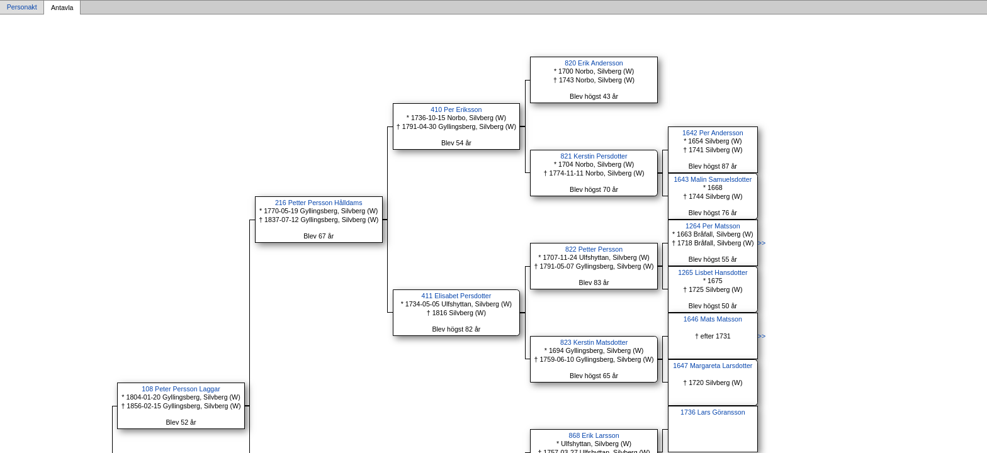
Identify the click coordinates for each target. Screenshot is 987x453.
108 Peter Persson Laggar (181, 389)
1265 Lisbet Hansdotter (712, 272)
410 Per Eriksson (456, 109)
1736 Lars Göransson (712, 412)
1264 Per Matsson (712, 226)
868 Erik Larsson (594, 435)
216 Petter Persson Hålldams (319, 202)
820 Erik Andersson (594, 63)
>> (761, 243)
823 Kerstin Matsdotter (594, 342)
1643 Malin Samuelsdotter (713, 179)
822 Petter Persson (594, 249)
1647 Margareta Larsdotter (712, 365)
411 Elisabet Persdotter (457, 295)
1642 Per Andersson (712, 133)
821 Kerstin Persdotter (594, 156)
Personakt (22, 7)
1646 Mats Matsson (713, 319)
